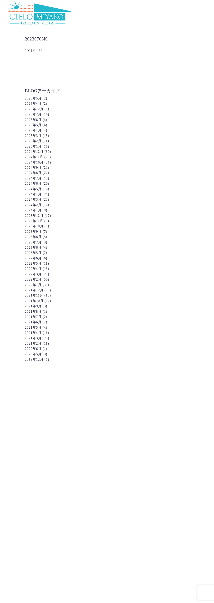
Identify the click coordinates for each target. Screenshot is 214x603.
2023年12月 (34, 215)
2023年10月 (34, 226)
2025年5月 (33, 125)
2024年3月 (33, 199)
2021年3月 (33, 338)
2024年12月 (34, 151)
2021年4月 (33, 333)
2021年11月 (34, 295)
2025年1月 (33, 146)
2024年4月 (33, 194)
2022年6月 (33, 258)
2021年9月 (33, 306)
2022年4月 (33, 269)
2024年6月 (33, 183)
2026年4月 (33, 103)
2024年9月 (33, 167)
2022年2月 (33, 279)
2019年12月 (34, 359)
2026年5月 (33, 98)
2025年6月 (33, 120)
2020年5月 (33, 354)
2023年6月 (33, 247)
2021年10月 (34, 301)
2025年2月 (33, 141)
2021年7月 (33, 317)
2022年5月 (33, 263)
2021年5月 (33, 327)
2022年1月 (33, 285)
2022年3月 (33, 274)
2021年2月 (33, 343)
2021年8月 (33, 311)
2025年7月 (33, 114)
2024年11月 (34, 157)
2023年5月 (33, 253)
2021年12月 (34, 290)
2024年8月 (33, 173)
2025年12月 (34, 109)
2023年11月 (34, 221)
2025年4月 (33, 130)
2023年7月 (33, 242)
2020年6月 (33, 349)
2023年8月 (33, 237)
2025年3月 (33, 136)
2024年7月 (33, 178)
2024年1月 (33, 210)
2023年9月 (33, 231)
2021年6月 (33, 322)
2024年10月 (34, 162)
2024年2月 (33, 205)
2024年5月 (33, 189)
